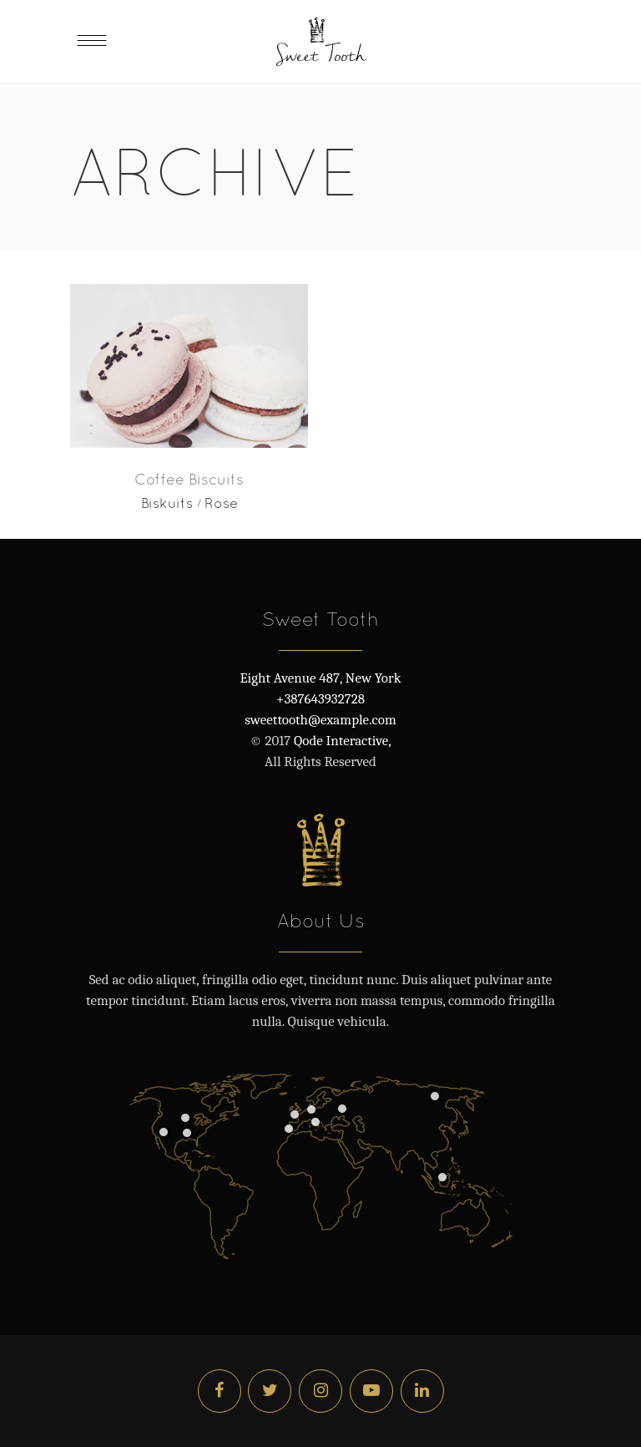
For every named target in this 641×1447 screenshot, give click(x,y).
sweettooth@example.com (320, 720)
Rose (221, 503)
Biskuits (167, 503)
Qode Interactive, (340, 741)
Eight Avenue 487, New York (320, 678)
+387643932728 (320, 699)
